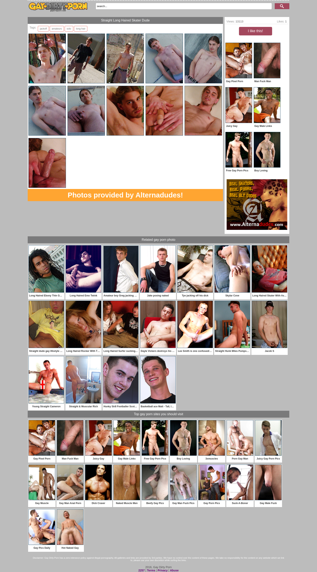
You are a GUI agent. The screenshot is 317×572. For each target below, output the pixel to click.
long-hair (81, 28)
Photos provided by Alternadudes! (125, 195)
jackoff (43, 28)
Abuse (174, 570)
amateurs (57, 28)
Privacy (162, 570)
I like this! (255, 31)
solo (69, 28)
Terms (151, 570)
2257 (141, 570)
